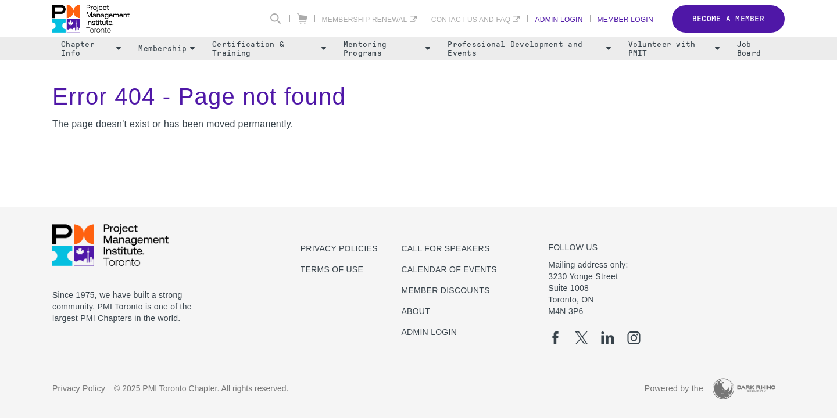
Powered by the (674, 388)
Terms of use (332, 269)
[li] (607, 337)
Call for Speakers (445, 248)
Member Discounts (445, 290)
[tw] (581, 337)
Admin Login (559, 19)
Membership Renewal (364, 19)
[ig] (634, 337)
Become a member (728, 19)
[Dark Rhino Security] (744, 389)
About (415, 311)
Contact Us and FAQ (471, 19)
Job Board (749, 48)
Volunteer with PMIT (674, 48)
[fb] (555, 337)
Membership (166, 48)
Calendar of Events (449, 269)
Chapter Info (91, 48)
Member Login (625, 19)
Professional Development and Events (529, 48)
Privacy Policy (78, 388)
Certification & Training (269, 48)
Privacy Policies (339, 248)
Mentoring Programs (387, 48)
